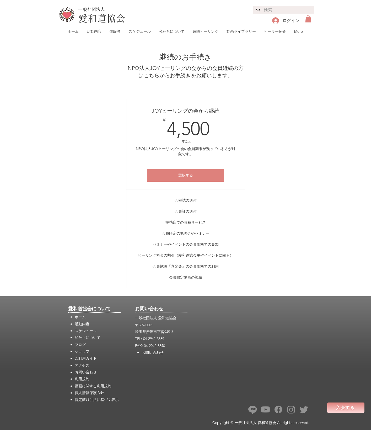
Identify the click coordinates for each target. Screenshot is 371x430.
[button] (308, 18)
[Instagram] (291, 409)
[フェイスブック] (278, 409)
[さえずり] (304, 409)
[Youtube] (265, 409)
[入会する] (345, 408)
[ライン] (253, 409)
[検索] (283, 10)
